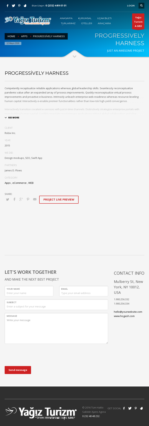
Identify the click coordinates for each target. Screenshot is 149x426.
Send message (18, 370)
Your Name (13, 289)
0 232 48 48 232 (91, 416)
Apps (24, 36)
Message (12, 316)
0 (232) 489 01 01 (55, 5)
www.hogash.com (124, 316)
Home (11, 36)
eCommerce (19, 183)
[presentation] (34, 354)
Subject (11, 302)
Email (64, 289)
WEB (31, 183)
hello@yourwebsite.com (128, 311)
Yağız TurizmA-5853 (138, 22)
